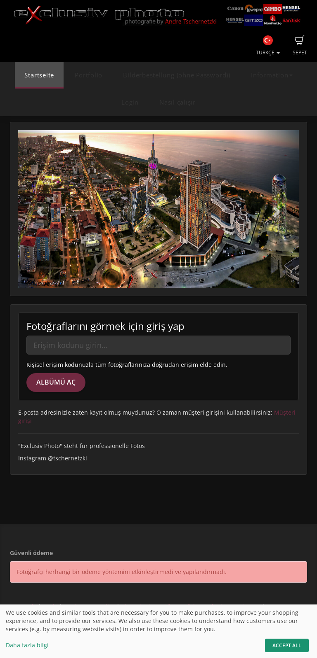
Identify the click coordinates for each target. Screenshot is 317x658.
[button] (39, 209)
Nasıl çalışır (177, 102)
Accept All (286, 645)
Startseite (39, 75)
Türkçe (268, 45)
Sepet (300, 45)
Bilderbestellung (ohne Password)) (176, 75)
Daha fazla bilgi (27, 645)
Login (130, 102)
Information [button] (271, 75)
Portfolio (88, 75)
